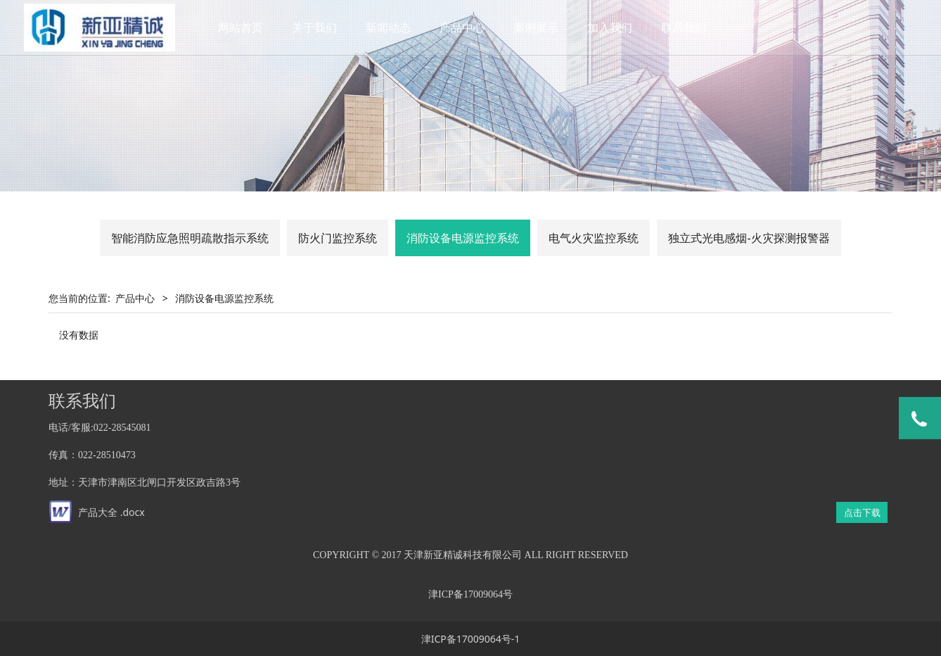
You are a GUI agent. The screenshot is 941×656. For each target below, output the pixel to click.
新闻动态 (392, 27)
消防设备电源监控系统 (463, 238)
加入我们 (613, 27)
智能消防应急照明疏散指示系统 (190, 238)
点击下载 (862, 512)
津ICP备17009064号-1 (470, 638)
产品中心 (466, 27)
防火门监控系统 (337, 238)
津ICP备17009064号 (470, 594)
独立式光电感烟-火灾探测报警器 (748, 238)
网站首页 (244, 27)
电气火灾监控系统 (594, 238)
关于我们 (318, 27)
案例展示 (540, 27)
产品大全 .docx (111, 512)
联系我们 (687, 27)
